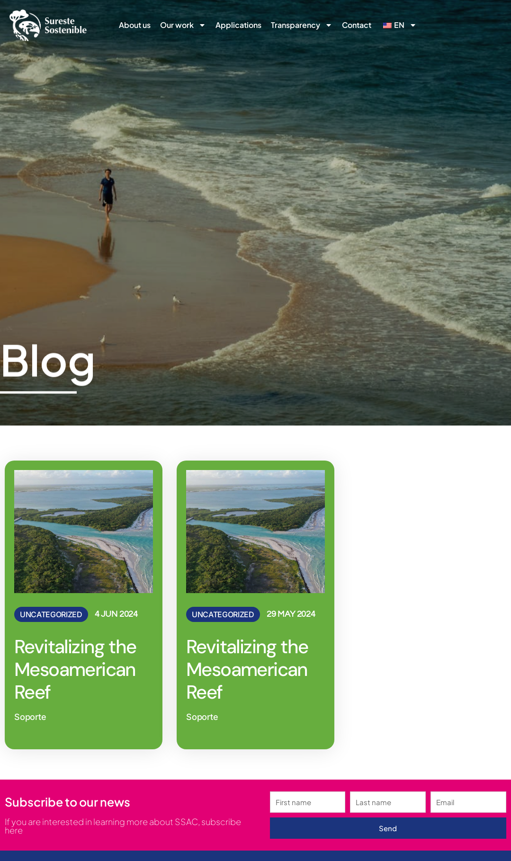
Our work (183, 25)
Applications (238, 25)
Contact (356, 25)
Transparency (301, 25)
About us (135, 25)
